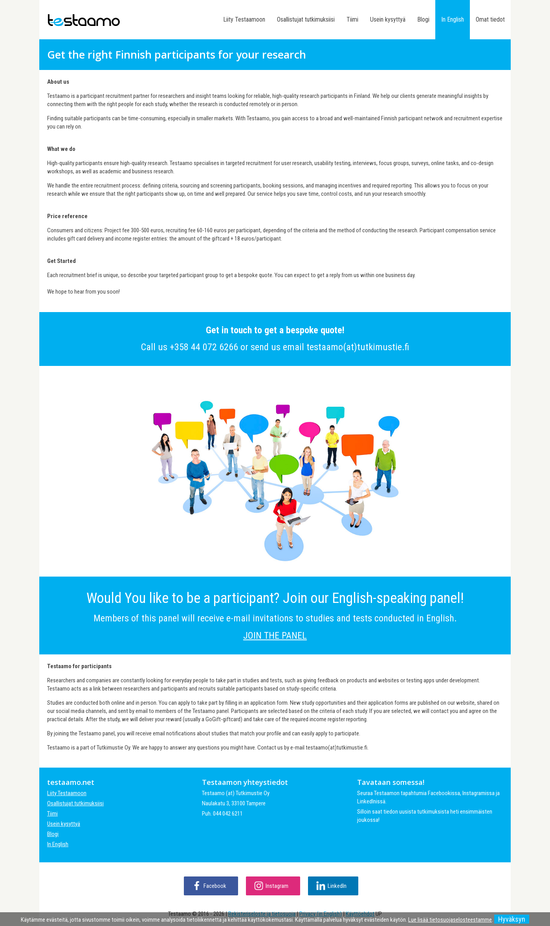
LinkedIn (337, 885)
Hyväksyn (511, 919)
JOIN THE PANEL (275, 635)
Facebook (215, 885)
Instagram (277, 885)
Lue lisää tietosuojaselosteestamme (450, 919)
